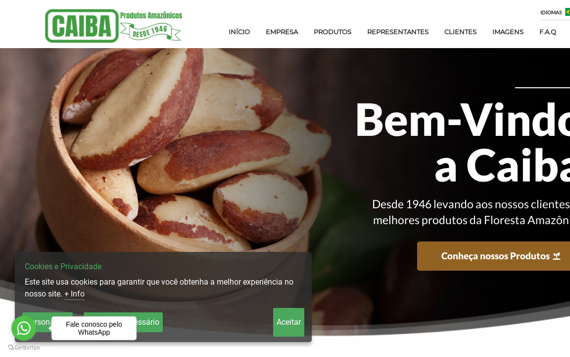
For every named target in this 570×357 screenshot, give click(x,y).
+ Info (74, 293)
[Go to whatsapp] (23, 328)
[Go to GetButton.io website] (24, 347)
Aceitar (289, 322)
